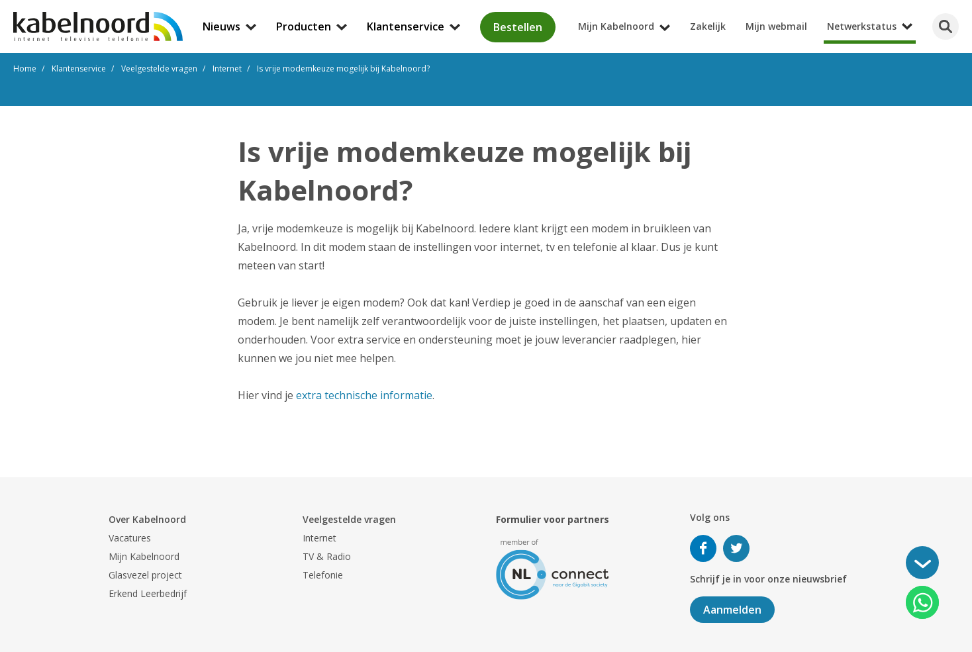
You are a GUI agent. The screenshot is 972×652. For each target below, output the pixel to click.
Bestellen (517, 27)
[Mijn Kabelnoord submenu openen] (968, 9)
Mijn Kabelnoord (144, 556)
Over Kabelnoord (147, 519)
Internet (319, 538)
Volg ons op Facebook (703, 548)
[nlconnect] (552, 568)
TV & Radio (327, 556)
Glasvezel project (145, 575)
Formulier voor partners (552, 519)
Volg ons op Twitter (736, 548)
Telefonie (323, 575)
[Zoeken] (945, 26)
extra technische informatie (364, 395)
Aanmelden (732, 609)
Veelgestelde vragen (349, 519)
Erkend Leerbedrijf (148, 593)
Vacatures (130, 538)
